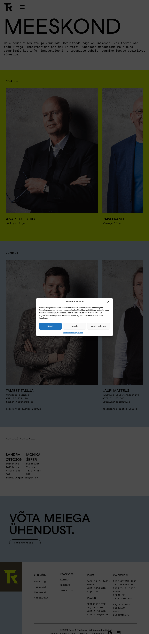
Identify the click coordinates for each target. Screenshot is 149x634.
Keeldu (74, 326)
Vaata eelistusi (98, 326)
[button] (108, 301)
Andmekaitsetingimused (73, 333)
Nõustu (50, 326)
